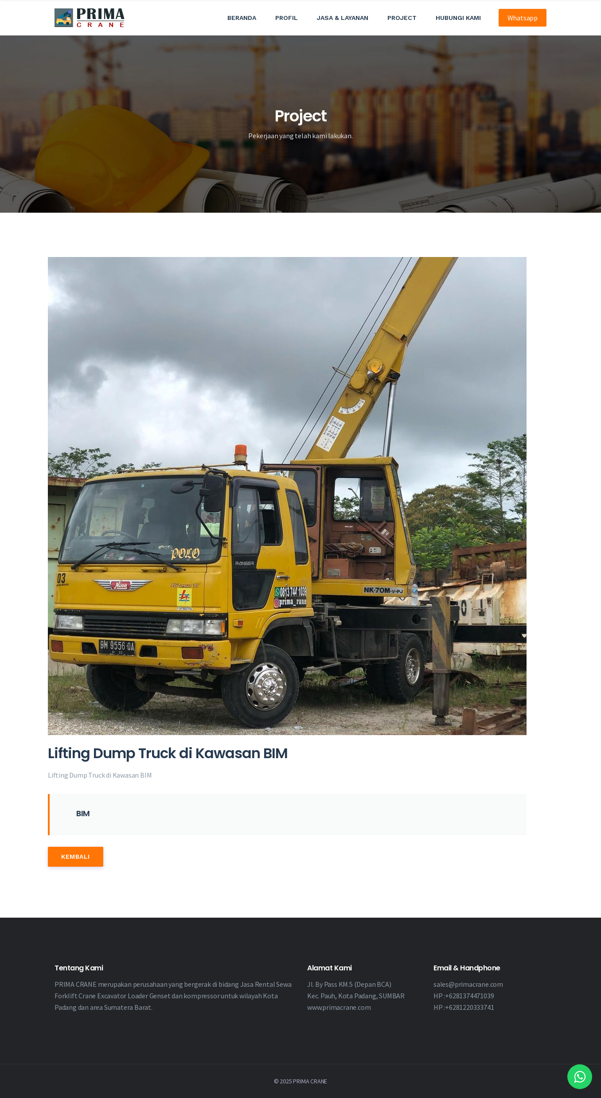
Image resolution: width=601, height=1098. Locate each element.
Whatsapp (522, 17)
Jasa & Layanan (342, 17)
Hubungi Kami (458, 17)
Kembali (75, 856)
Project (402, 17)
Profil (286, 17)
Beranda (241, 17)
